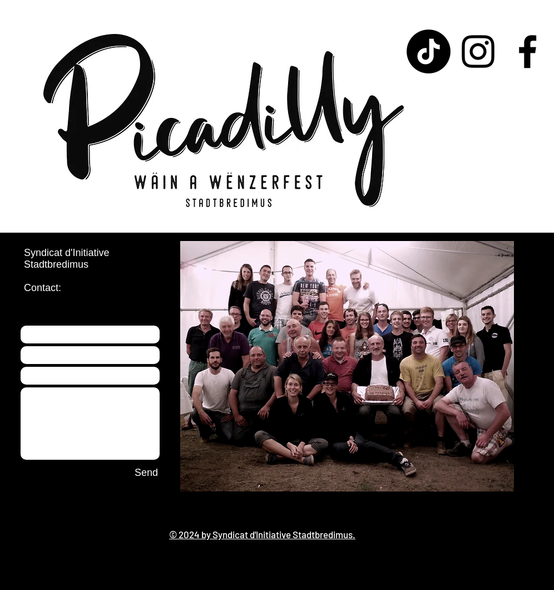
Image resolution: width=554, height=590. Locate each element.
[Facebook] (528, 51)
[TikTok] (429, 51)
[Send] (146, 473)
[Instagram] (478, 51)
